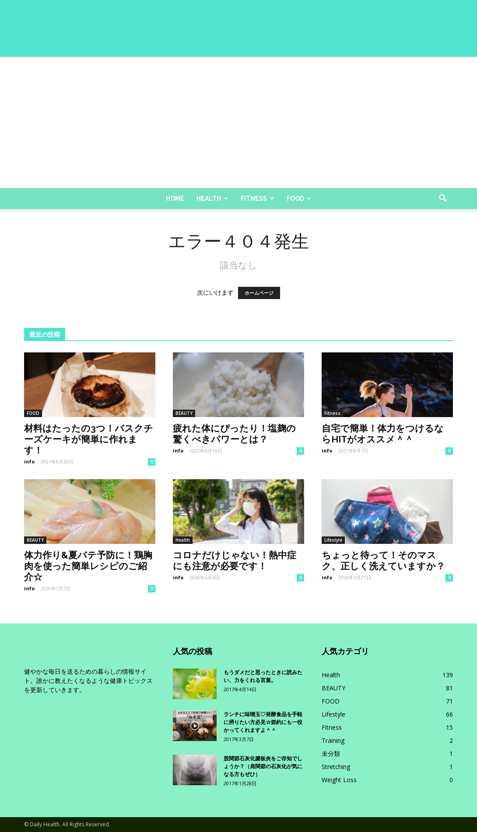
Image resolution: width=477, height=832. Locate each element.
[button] (442, 198)
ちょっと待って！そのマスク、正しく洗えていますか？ (383, 560)
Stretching (336, 766)
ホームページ (259, 293)
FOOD (33, 413)
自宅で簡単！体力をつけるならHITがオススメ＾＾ (383, 434)
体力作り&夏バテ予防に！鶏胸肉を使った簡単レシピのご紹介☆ (88, 566)
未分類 (331, 753)
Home (175, 198)
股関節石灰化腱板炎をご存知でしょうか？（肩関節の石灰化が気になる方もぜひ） (263, 766)
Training (333, 740)
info (29, 461)
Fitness (257, 198)
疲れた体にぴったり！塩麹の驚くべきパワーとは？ (234, 434)
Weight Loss (339, 780)
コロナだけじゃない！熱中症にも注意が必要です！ (234, 560)
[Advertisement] (238, 122)
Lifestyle (333, 540)
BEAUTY (184, 413)
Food (299, 198)
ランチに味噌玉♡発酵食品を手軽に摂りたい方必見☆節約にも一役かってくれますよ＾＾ (263, 722)
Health (212, 198)
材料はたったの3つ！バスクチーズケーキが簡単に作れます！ (88, 439)
